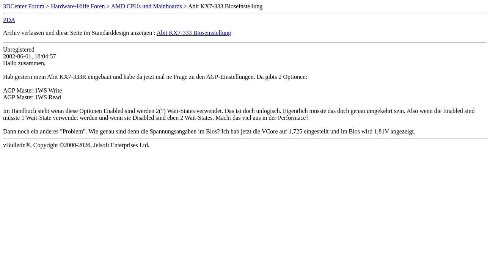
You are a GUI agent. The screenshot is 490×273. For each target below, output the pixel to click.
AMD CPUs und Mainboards (146, 6)
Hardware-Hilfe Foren (78, 6)
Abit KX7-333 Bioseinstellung (194, 33)
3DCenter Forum (23, 6)
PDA (9, 20)
